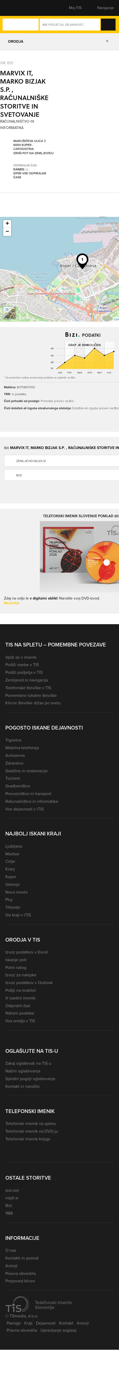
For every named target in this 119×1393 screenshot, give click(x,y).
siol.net (12, 1190)
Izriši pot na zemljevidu (33, 153)
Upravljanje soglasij (58, 1330)
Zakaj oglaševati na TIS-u (28, 1063)
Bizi (8, 1205)
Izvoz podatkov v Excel (26, 952)
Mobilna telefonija (22, 748)
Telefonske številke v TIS (28, 688)
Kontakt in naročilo (22, 1086)
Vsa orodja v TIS (20, 1021)
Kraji (28, 1323)
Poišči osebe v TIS (22, 665)
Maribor (12, 854)
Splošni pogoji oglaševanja (30, 1079)
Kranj (10, 869)
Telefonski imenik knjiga (27, 1139)
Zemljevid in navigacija (26, 680)
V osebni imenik (20, 998)
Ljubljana (13, 846)
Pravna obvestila (20, 1273)
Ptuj (9, 899)
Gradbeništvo (17, 786)
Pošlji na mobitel (20, 990)
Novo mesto (16, 892)
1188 (9, 1213)
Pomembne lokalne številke (31, 695)
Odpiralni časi (17, 1006)
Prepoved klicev (20, 1281)
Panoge (14, 1323)
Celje (10, 861)
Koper (10, 877)
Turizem (12, 778)
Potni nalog (15, 967)
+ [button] (7, 224)
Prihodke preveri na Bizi (57, 401)
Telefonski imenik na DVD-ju (31, 1131)
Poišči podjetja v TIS (24, 672)
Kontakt (66, 1323)
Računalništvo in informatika (31, 801)
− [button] (7, 232)
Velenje (12, 884)
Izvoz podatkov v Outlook (29, 983)
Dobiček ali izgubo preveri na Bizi (95, 408)
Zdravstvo (14, 763)
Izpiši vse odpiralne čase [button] (29, 175)
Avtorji (11, 1266)
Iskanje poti (16, 960)
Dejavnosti (46, 1323)
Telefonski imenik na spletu (30, 1123)
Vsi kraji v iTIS (18, 915)
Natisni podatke (19, 1013)
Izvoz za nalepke (20, 975)
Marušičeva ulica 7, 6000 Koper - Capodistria (29, 145)
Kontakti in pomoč (22, 1258)
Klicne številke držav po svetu (33, 703)
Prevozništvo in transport (28, 794)
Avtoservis (15, 755)
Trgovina (13, 740)
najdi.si (11, 1198)
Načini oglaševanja (22, 1071)
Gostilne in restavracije (26, 771)
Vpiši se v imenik (20, 657)
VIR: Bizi (6, 62)
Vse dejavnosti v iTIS (24, 809)
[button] (15, 8)
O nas (10, 1250)
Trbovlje (12, 907)
